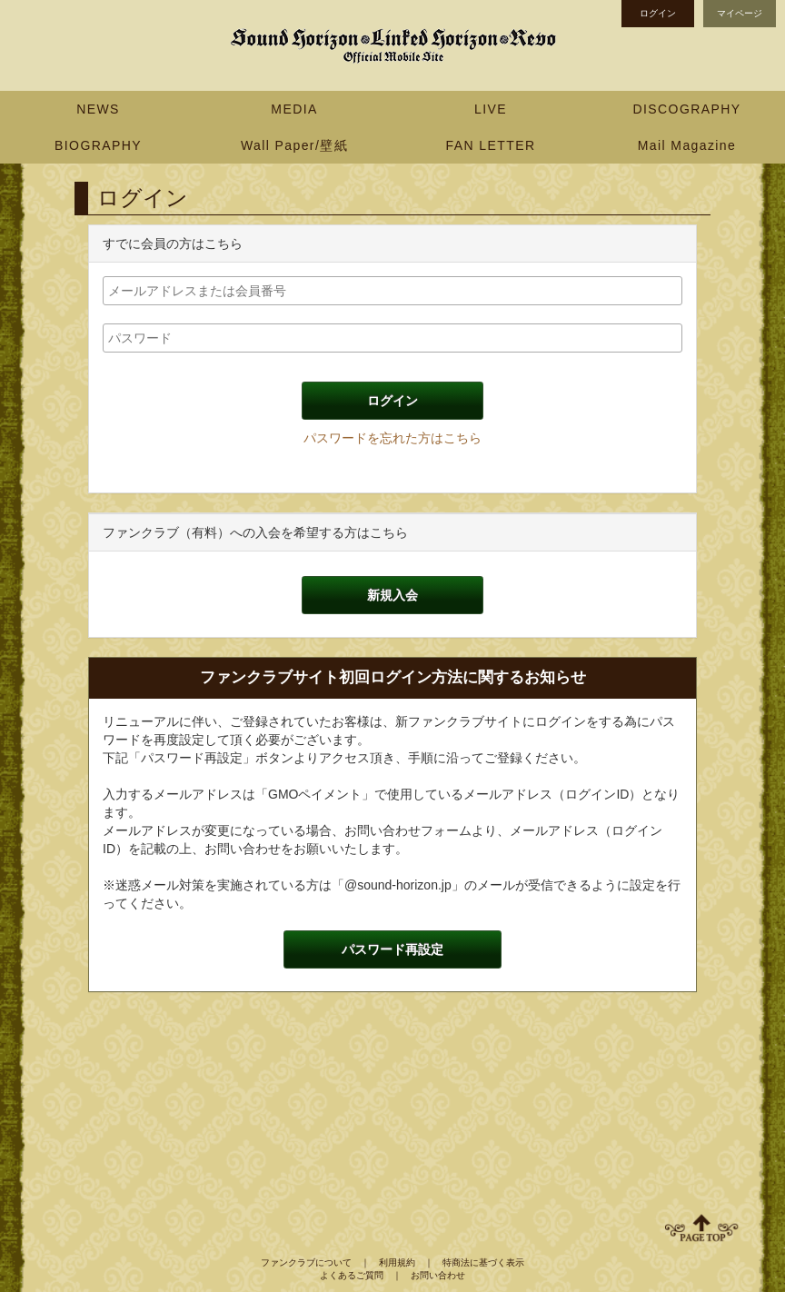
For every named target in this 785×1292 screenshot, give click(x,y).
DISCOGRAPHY (687, 109)
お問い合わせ (438, 1275)
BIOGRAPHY (98, 145)
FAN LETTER (491, 145)
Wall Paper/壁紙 (294, 145)
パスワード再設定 (392, 949)
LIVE (490, 109)
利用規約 (397, 1262)
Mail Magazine (687, 145)
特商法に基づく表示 (483, 1262)
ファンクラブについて (306, 1262)
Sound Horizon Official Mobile (392, 45)
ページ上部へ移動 (701, 1227)
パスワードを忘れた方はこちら (392, 438)
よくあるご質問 (351, 1275)
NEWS (98, 109)
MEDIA (294, 109)
